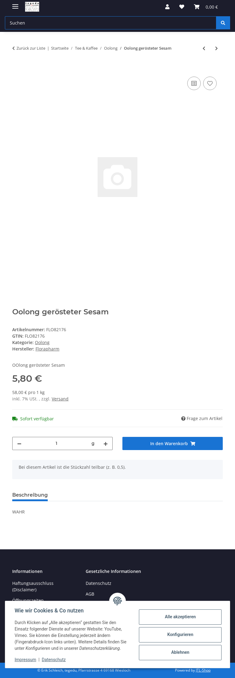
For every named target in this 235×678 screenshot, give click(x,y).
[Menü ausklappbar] (15, 4)
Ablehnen (180, 652)
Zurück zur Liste (31, 48)
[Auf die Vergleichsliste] (194, 83)
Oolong (42, 342)
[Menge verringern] (19, 443)
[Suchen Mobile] (110, 22)
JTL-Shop (203, 670)
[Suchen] (223, 22)
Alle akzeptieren (179, 616)
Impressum (25, 659)
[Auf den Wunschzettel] (210, 83)
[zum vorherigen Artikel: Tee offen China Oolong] (204, 48)
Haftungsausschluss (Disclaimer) (33, 586)
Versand (60, 399)
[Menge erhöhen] (105, 443)
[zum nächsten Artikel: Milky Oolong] (216, 48)
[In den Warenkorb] (17, 68)
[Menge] (56, 443)
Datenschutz (54, 659)
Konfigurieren (180, 634)
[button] (167, 7)
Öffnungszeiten (28, 600)
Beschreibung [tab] (30, 495)
